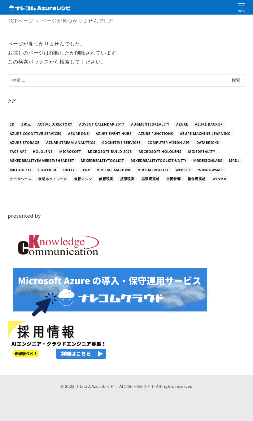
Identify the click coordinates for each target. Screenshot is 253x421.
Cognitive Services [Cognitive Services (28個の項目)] (121, 142)
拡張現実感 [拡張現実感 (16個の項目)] (151, 178)
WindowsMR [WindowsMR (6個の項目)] (210, 169)
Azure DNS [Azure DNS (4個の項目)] (78, 133)
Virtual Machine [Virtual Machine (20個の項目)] (114, 169)
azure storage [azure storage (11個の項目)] (24, 142)
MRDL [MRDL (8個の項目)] (234, 160)
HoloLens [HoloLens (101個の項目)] (43, 151)
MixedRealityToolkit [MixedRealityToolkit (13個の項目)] (102, 160)
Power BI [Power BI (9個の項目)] (47, 169)
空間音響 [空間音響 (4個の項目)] (173, 178)
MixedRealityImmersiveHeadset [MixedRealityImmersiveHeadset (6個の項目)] (42, 160)
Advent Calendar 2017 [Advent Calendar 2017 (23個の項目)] (101, 124)
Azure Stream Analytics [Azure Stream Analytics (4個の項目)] (70, 142)
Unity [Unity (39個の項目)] (69, 169)
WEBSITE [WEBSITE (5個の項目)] (183, 169)
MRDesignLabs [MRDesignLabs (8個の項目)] (207, 160)
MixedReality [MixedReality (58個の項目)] (201, 151)
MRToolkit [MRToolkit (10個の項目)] (20, 169)
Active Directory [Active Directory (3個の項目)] (54, 124)
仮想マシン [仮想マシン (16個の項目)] (83, 178)
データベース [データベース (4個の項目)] (20, 178)
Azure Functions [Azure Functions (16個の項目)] (155, 133)
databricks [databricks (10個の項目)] (207, 142)
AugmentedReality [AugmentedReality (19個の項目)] (150, 124)
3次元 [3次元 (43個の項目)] (26, 124)
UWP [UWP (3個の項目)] (85, 169)
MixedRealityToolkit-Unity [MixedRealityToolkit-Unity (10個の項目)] (158, 160)
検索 (236, 80)
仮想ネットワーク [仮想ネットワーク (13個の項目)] (52, 178)
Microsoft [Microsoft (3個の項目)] (70, 151)
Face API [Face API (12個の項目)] (18, 151)
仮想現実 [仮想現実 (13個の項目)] (106, 178)
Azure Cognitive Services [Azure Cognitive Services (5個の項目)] (35, 133)
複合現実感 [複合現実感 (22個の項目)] (197, 178)
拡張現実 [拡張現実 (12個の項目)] (127, 178)
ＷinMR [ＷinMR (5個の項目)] (219, 178)
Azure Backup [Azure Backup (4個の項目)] (209, 124)
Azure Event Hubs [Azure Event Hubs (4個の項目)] (114, 133)
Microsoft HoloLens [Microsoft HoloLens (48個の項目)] (160, 151)
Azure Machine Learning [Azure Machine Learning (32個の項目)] (205, 133)
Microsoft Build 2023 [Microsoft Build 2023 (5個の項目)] (110, 151)
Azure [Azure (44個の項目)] (182, 124)
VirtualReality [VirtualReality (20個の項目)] (153, 169)
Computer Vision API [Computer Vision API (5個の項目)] (168, 142)
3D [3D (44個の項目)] (12, 124)
